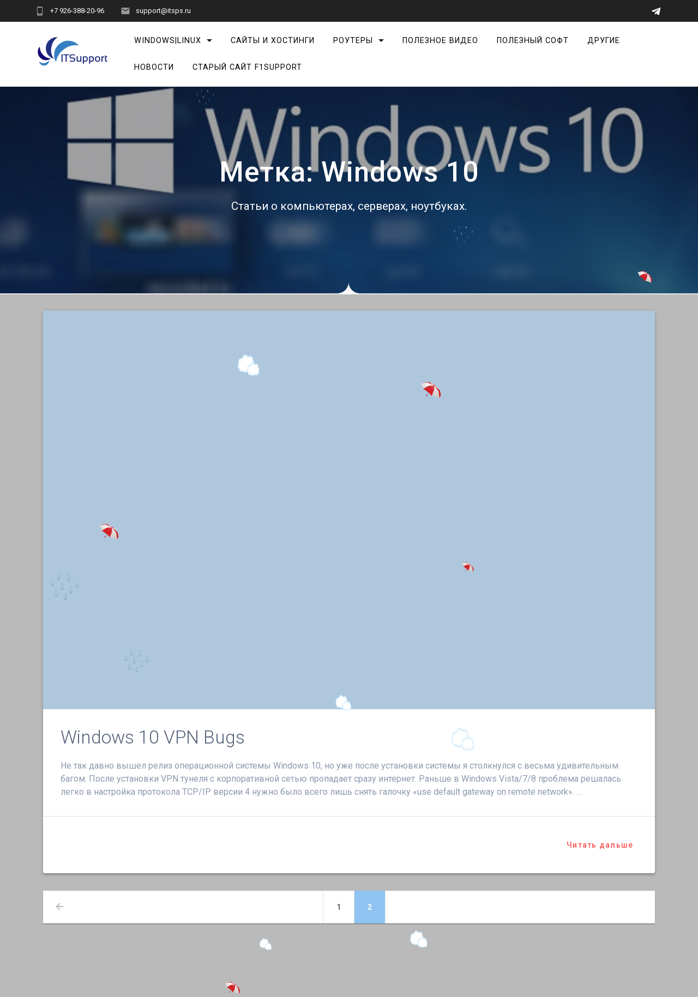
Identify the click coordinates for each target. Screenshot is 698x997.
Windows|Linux (167, 40)
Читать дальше (600, 845)
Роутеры (353, 40)
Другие (603, 40)
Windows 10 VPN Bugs (153, 737)
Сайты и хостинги (273, 40)
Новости (154, 67)
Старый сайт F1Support (247, 67)
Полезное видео (440, 40)
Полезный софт (533, 40)
